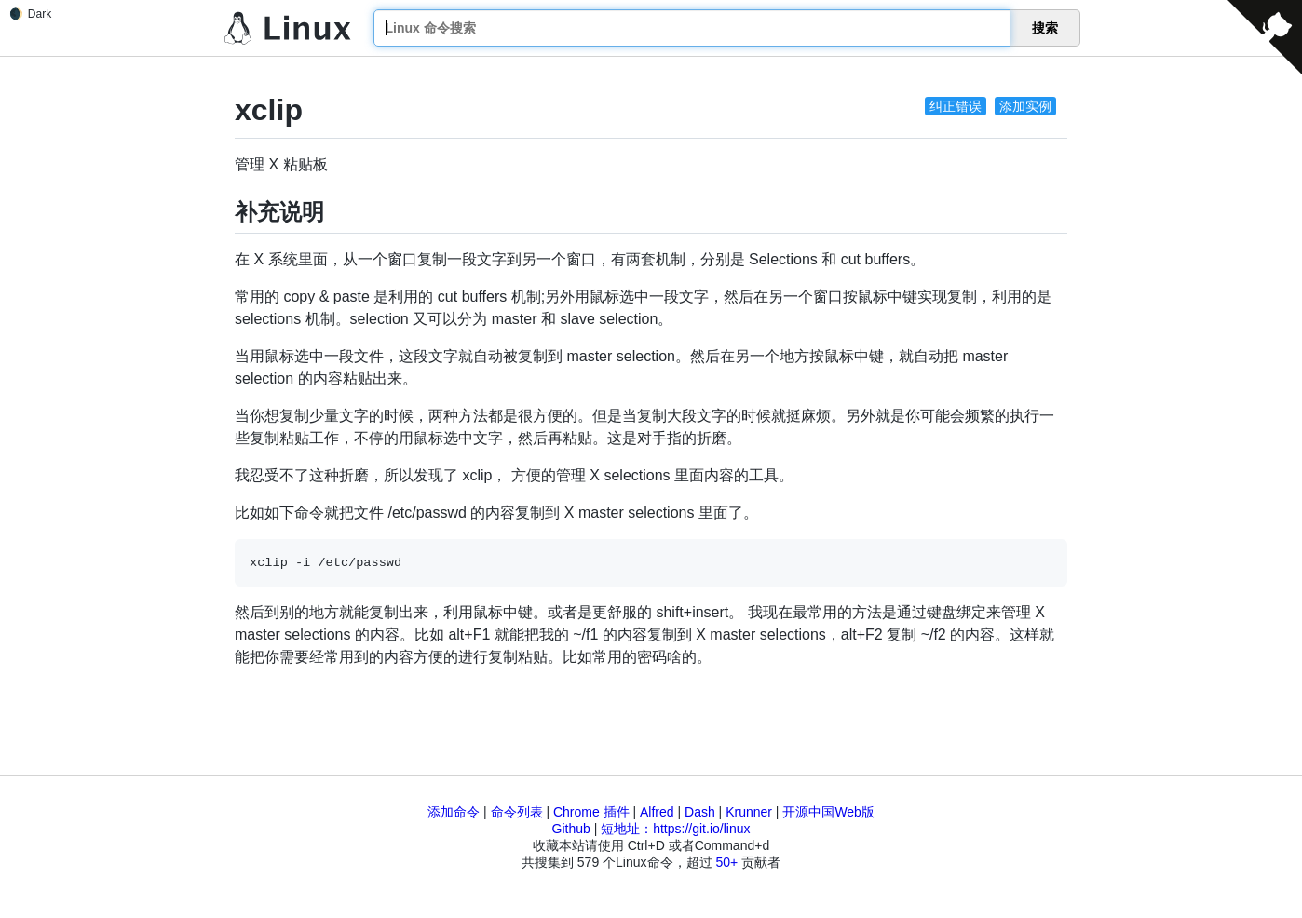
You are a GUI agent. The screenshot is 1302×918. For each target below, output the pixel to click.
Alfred (657, 811)
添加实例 (1025, 106)
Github (571, 828)
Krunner (749, 811)
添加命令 (453, 811)
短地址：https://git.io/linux (675, 828)
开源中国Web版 (828, 811)
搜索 (1045, 27)
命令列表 (517, 811)
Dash (700, 811)
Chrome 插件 (591, 811)
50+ (726, 862)
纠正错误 (955, 106)
